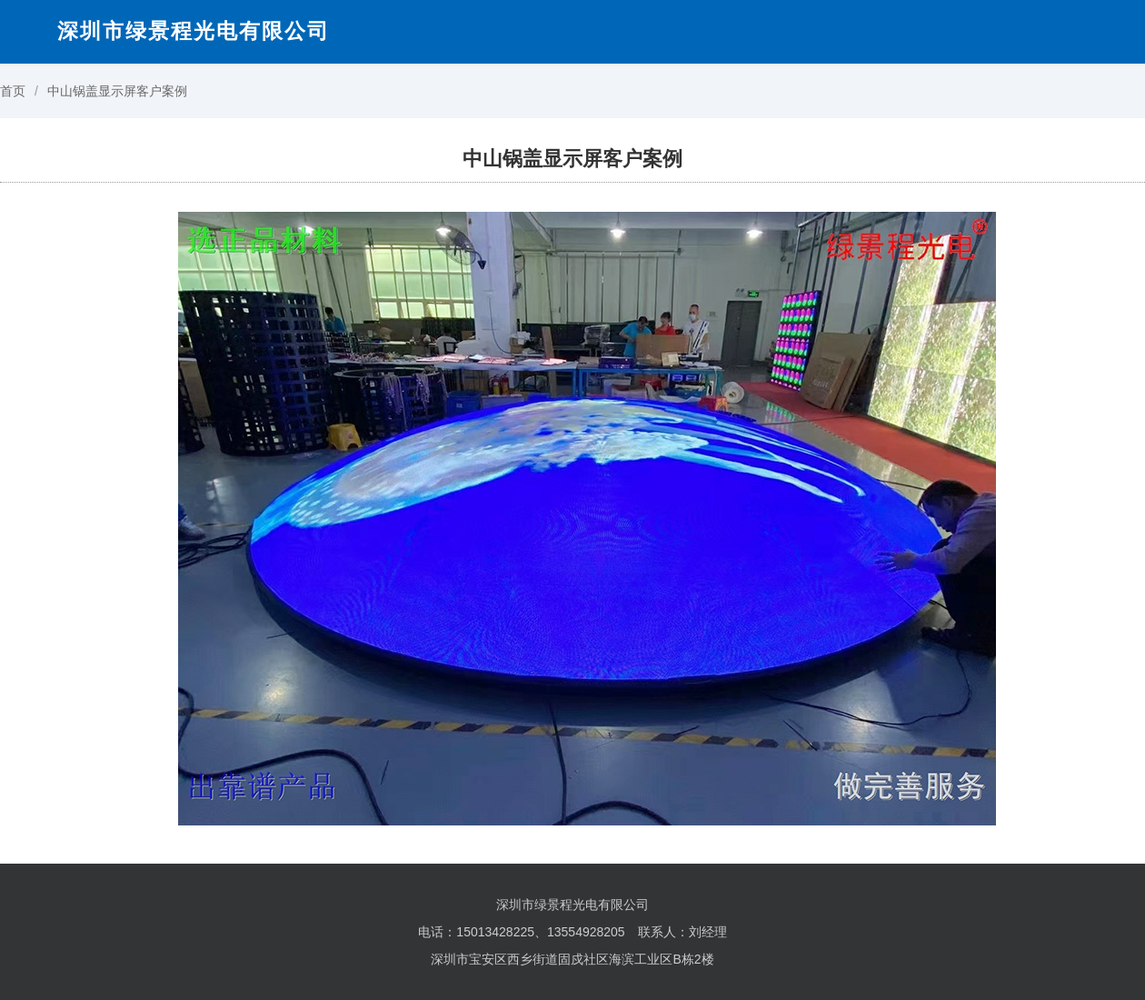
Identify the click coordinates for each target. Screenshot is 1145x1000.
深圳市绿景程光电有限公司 (193, 31)
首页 (12, 91)
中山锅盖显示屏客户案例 (117, 91)
